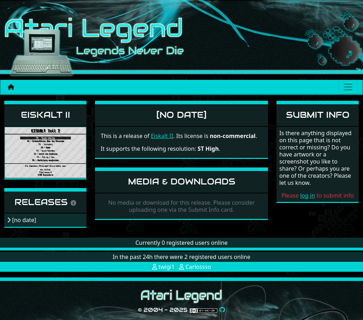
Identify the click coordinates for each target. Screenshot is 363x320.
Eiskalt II (45, 114)
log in (307, 195)
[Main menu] (348, 87)
